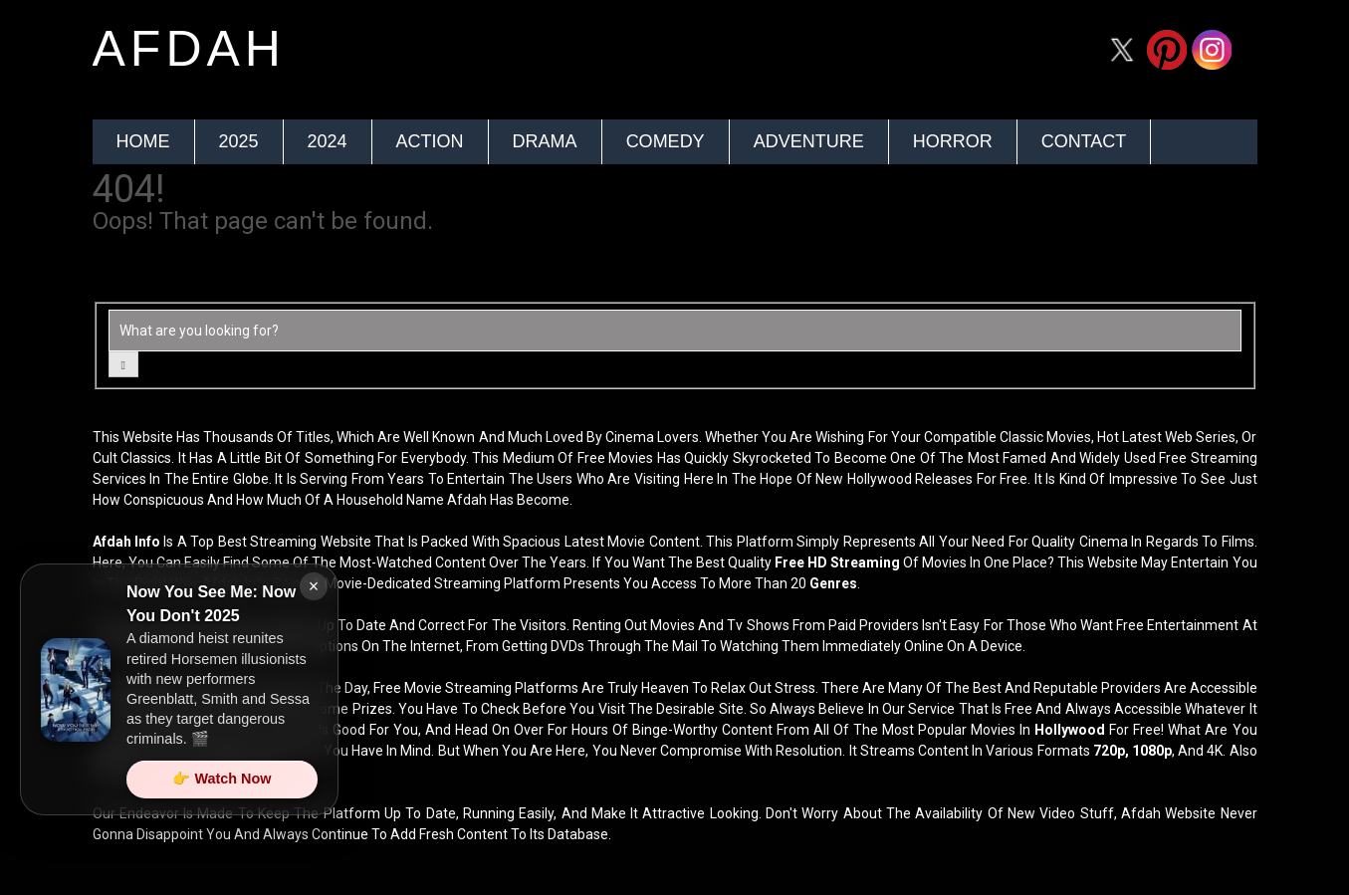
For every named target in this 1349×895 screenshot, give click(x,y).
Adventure (809, 141)
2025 (239, 141)
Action (430, 141)
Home (143, 141)
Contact (1084, 141)
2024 (327, 141)
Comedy (665, 141)
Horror (953, 141)
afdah (189, 49)
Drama (545, 141)
